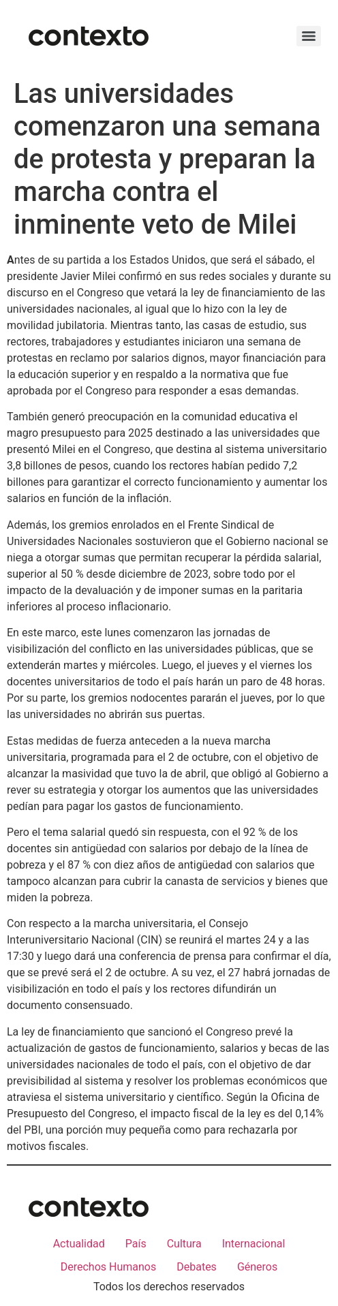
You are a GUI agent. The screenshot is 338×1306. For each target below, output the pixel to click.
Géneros (257, 1266)
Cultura (184, 1243)
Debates (196, 1266)
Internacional (254, 1243)
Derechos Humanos (108, 1266)
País (136, 1243)
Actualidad (79, 1243)
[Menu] (308, 36)
